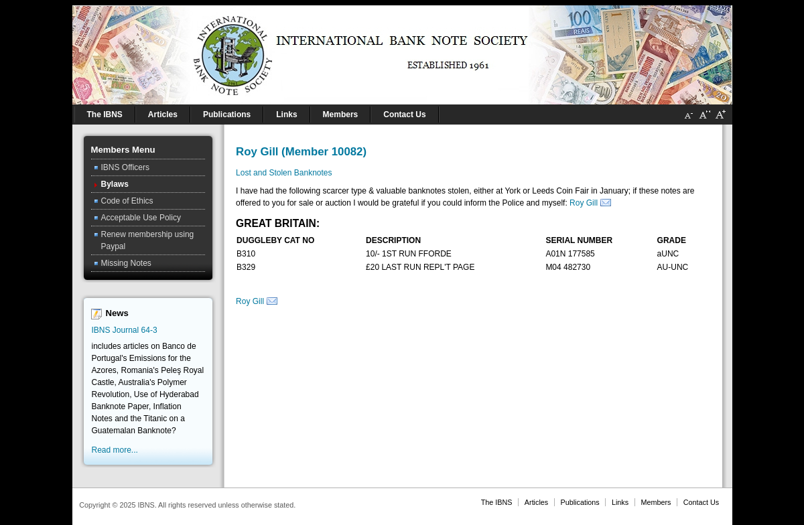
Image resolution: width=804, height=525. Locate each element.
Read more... (115, 450)
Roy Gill (584, 203)
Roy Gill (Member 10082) (301, 151)
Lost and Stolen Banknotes (284, 172)
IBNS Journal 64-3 (124, 330)
